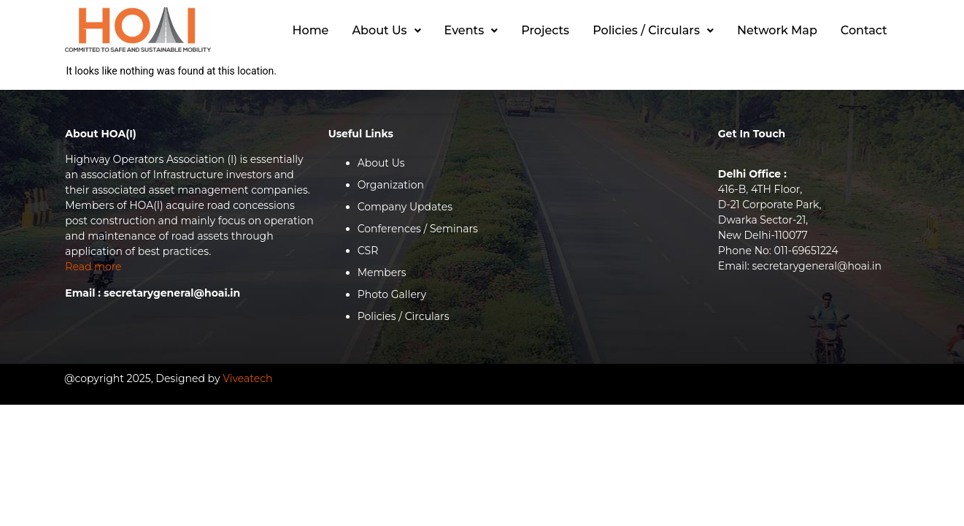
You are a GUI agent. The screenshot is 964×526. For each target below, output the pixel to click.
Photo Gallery (392, 294)
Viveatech (247, 378)
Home (311, 30)
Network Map (777, 30)
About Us (386, 30)
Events (471, 30)
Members (382, 272)
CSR (368, 250)
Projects (545, 30)
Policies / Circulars (653, 30)
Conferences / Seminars (418, 228)
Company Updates (405, 206)
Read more (93, 266)
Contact (864, 30)
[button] (386, 30)
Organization (391, 184)
